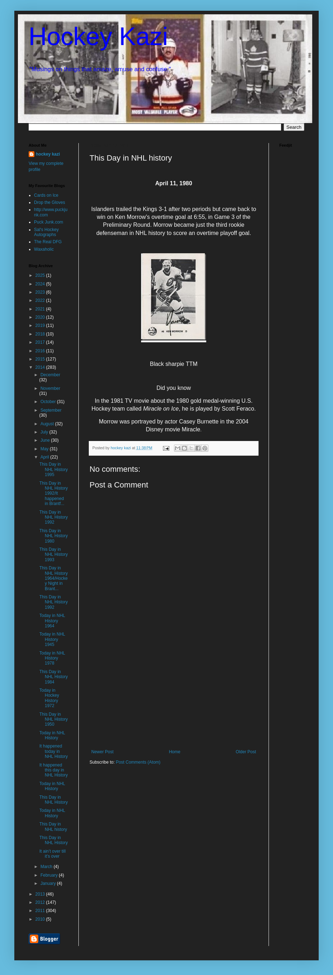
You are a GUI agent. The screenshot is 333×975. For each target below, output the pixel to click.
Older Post (246, 751)
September (51, 410)
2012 (40, 902)
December (50, 374)
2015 (40, 359)
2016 (40, 350)
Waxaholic (44, 249)
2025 (40, 275)
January (48, 883)
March (47, 866)
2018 (40, 334)
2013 (40, 894)
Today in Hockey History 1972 (49, 698)
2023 (40, 292)
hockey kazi (48, 154)
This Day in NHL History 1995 (53, 469)
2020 (40, 317)
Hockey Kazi (98, 36)
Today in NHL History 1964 (52, 620)
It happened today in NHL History (53, 751)
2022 (40, 300)
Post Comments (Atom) (138, 762)
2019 (40, 325)
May (45, 448)
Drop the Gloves (49, 202)
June (45, 440)
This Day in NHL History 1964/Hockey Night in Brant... (53, 578)
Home (174, 751)
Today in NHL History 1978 (52, 658)
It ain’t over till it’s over (52, 854)
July (44, 432)
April (45, 457)
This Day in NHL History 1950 (53, 719)
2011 (40, 910)
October (48, 401)
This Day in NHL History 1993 (53, 554)
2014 (40, 367)
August (47, 423)
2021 (40, 309)
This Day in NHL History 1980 (53, 536)
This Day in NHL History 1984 (53, 677)
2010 (40, 919)
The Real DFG (48, 241)
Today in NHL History (52, 735)
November (50, 388)
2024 (40, 283)
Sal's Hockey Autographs (46, 232)
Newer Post (102, 751)
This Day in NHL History (53, 800)
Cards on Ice (46, 195)
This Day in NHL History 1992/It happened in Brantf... (53, 493)
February (49, 875)
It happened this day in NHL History (53, 770)
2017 (40, 342)
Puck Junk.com (48, 222)
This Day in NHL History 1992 (53, 517)
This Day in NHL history (53, 827)
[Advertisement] (173, 695)
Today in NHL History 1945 (52, 639)
